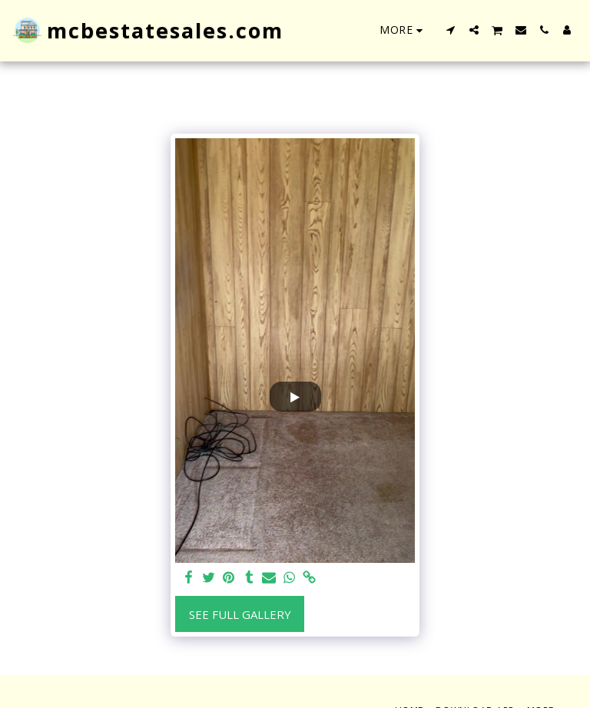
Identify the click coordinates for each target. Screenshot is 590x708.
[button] (451, 30)
